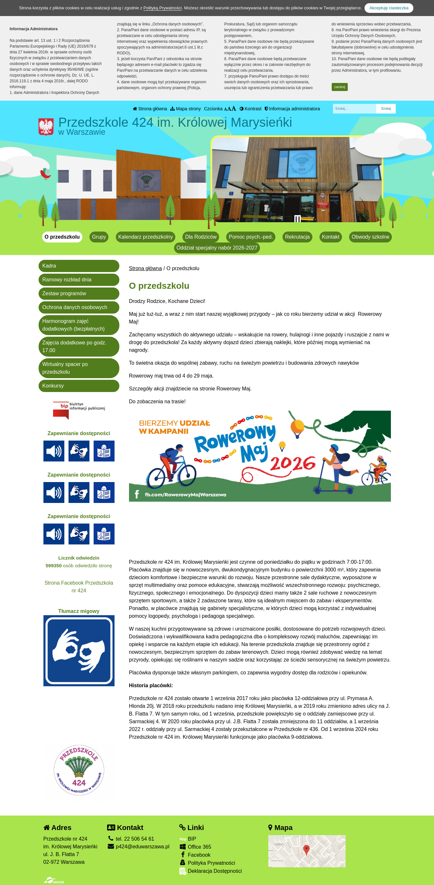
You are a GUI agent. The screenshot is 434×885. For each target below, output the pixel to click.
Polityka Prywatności (207, 863)
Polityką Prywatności (162, 7)
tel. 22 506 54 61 (130, 839)
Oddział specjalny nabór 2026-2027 (217, 248)
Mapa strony (185, 108)
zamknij (339, 87)
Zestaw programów (64, 293)
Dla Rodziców (201, 237)
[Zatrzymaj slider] (298, 219)
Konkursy (53, 385)
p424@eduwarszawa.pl (138, 846)
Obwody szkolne (370, 237)
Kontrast (251, 108)
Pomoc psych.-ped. (251, 237)
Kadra (49, 266)
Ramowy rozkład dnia (67, 279)
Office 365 (195, 847)
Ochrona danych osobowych (74, 307)
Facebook (195, 855)
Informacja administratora (292, 108)
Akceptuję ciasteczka (388, 7)
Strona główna (150, 108)
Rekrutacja (297, 237)
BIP (187, 839)
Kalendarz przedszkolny (145, 237)
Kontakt (330, 237)
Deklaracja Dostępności (210, 871)
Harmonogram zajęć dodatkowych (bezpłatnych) (73, 325)
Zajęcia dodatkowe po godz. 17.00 (74, 346)
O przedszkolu (62, 237)
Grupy (99, 237)
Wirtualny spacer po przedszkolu (65, 368)
